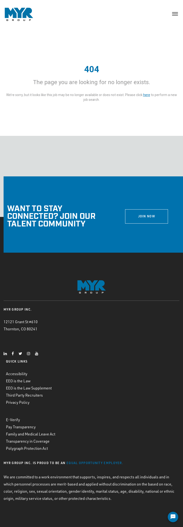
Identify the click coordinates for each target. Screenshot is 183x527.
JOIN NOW (146, 216)
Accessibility (16, 373)
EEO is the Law (18, 381)
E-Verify (13, 419)
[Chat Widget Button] (173, 517)
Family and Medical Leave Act (30, 434)
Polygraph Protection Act (27, 448)
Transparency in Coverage (28, 441)
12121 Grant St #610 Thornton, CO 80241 (21, 325)
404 (91, 69)
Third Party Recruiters (24, 395)
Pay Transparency (21, 427)
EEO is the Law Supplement (29, 388)
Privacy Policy (18, 402)
